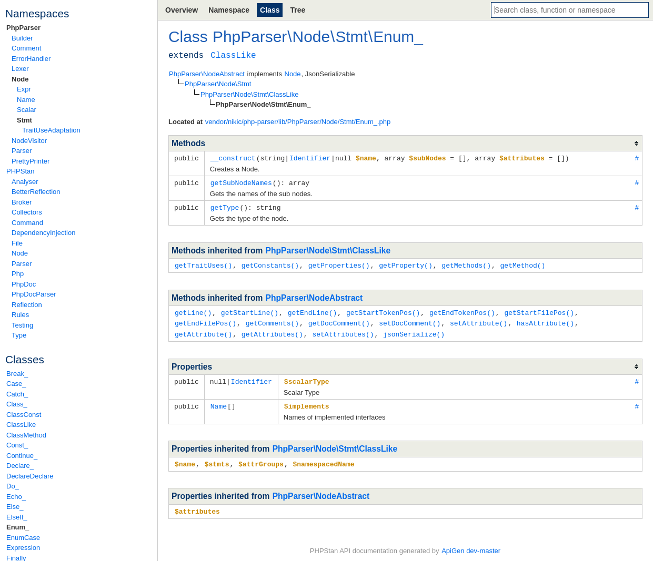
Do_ (12, 486)
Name (26, 100)
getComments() (272, 320)
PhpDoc (24, 284)
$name (185, 459)
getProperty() (405, 263)
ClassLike (21, 425)
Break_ (17, 374)
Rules (20, 315)
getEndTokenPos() (462, 310)
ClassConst (23, 415)
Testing (22, 325)
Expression (23, 548)
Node (20, 79)
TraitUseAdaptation (51, 130)
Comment (26, 48)
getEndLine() (312, 310)
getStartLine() (249, 310)
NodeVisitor (29, 141)
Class (269, 10)
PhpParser (23, 28)
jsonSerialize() (414, 330)
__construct (233, 157)
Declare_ (20, 466)
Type (19, 335)
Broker (22, 202)
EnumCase (23, 538)
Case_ (16, 383)
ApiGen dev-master (470, 545)
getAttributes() (272, 330)
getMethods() (466, 263)
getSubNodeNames (241, 182)
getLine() (193, 310)
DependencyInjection (43, 233)
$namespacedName (323, 459)
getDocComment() (339, 320)
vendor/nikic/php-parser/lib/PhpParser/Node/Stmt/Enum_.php (298, 122)
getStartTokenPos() (383, 310)
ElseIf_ (16, 517)
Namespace (228, 10)
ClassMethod (26, 435)
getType (224, 206)
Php (18, 274)
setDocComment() (409, 320)
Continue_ (21, 456)
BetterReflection (36, 192)
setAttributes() (343, 330)
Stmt (24, 120)
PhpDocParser (34, 294)
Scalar (26, 110)
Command (27, 223)
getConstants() (270, 263)
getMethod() (522, 263)
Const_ (17, 445)
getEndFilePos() (205, 320)
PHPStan (20, 171)
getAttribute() (203, 330)
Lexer (20, 69)
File (17, 243)
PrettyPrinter (30, 161)
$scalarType (306, 377)
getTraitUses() (203, 263)
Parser (22, 151)
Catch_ (17, 394)
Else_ (15, 507)
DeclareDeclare (30, 476)
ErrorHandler (31, 59)
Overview (181, 10)
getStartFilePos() (539, 310)
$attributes (197, 506)
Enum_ (17, 527)
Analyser (25, 182)
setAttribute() (478, 320)
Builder (22, 38)
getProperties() (339, 263)
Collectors (27, 212)
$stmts (217, 459)
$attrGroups (261, 459)
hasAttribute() (545, 320)
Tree (297, 10)
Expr (24, 89)
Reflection (27, 305)
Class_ (16, 404)
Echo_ (16, 497)
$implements (306, 401)
